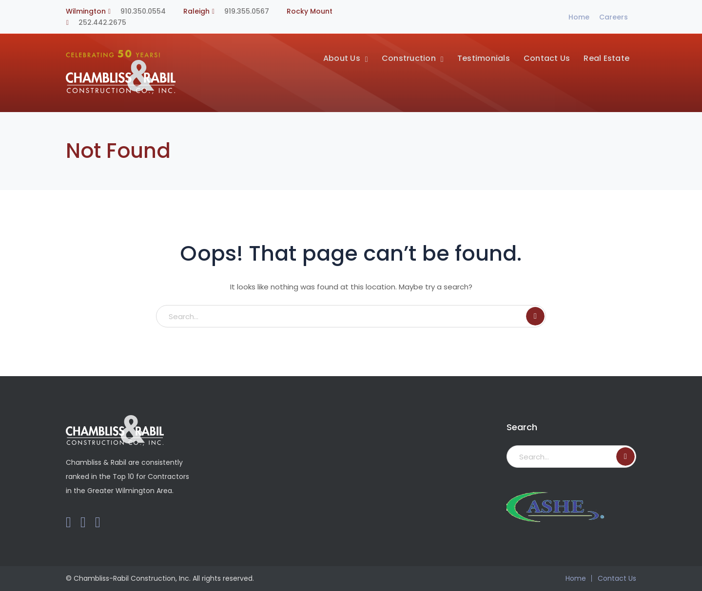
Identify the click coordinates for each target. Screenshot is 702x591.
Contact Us (617, 578)
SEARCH (535, 316)
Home (578, 17)
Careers (613, 17)
